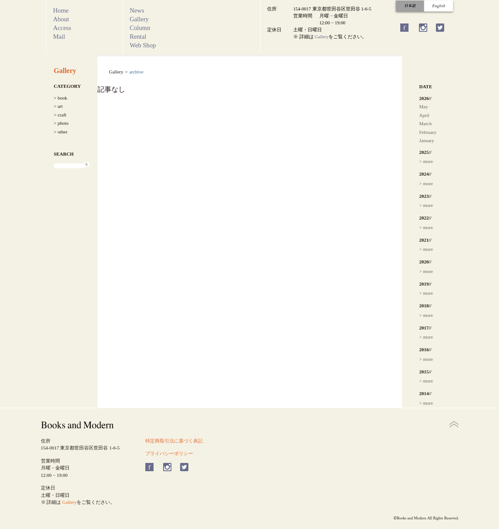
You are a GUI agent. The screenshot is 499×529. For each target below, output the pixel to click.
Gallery (139, 19)
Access (62, 27)
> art (58, 106)
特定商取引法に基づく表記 (174, 440)
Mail (59, 36)
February (428, 132)
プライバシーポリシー (169, 453)
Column (140, 27)
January (426, 140)
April (424, 115)
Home (61, 10)
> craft (60, 114)
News (137, 10)
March (425, 123)
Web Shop (143, 45)
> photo (61, 123)
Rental (138, 36)
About (61, 19)
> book (60, 97)
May (423, 106)
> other (61, 131)
